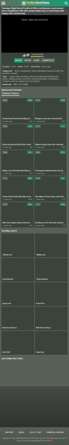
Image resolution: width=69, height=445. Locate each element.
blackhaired (52, 76)
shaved (35, 79)
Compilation (25, 71)
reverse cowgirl (17, 81)
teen (18, 76)
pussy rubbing (9, 79)
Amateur (6, 73)
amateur (25, 76)
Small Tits (58, 71)
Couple (14, 73)
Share (36, 60)
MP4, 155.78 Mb (21, 84)
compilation (53, 79)
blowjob (43, 79)
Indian (34, 71)
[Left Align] (4, 3)
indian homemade (37, 76)
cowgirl (5, 81)
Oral (17, 71)
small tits (26, 79)
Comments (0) (48, 60)
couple (12, 76)
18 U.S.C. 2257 (35, 432)
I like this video (24, 55)
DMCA (21, 432)
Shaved (49, 71)
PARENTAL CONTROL (55, 432)
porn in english (33, 81)
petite (19, 79)
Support (9, 432)
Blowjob (42, 71)
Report (28, 60)
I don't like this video (27, 55)
